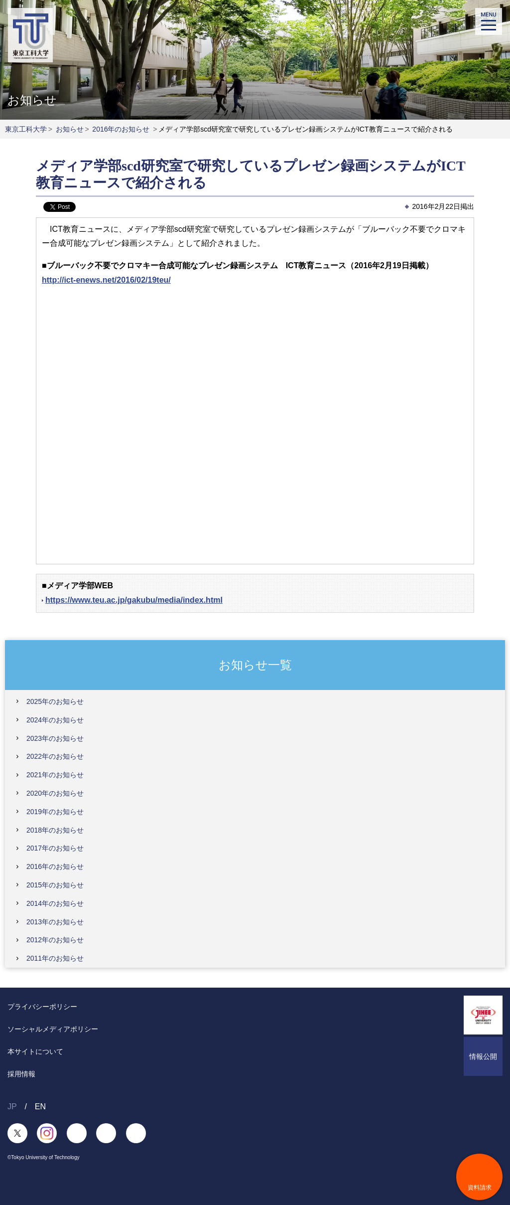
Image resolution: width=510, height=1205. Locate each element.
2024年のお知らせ (55, 720)
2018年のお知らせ (55, 830)
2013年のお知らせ (55, 922)
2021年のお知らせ (55, 775)
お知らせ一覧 (255, 664)
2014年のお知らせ (55, 903)
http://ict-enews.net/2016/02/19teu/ (106, 280)
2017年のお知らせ (55, 848)
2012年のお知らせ (55, 940)
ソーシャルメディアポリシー (52, 1029)
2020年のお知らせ (55, 793)
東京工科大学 (26, 129)
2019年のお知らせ (55, 812)
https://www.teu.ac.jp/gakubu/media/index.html (134, 600)
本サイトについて (35, 1051)
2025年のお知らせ (55, 701)
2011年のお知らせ (55, 958)
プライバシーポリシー (42, 1007)
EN (40, 1106)
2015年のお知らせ (55, 885)
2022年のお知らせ (55, 756)
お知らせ (70, 129)
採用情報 (21, 1074)
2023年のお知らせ (55, 738)
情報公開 (483, 1056)
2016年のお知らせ (120, 129)
